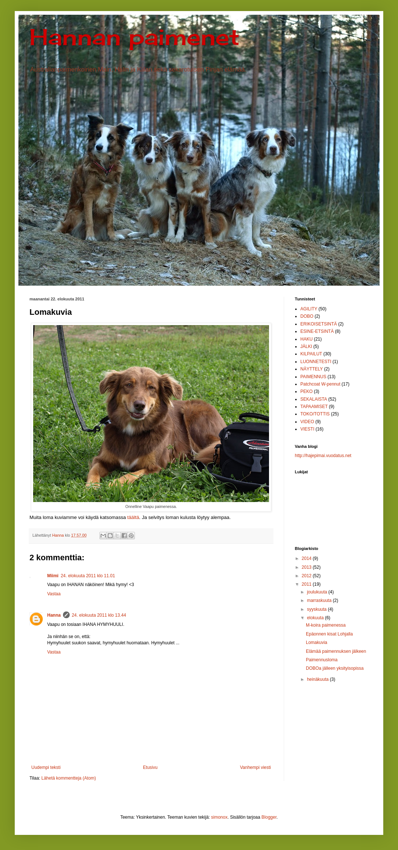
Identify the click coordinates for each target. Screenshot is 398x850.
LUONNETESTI (315, 361)
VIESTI (307, 429)
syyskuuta (317, 609)
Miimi (53, 575)
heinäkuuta (318, 679)
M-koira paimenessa (326, 625)
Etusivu (150, 767)
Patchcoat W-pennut (320, 384)
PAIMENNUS (313, 376)
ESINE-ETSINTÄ (317, 331)
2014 (307, 558)
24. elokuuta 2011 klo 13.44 (99, 615)
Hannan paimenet (134, 36)
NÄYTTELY (311, 369)
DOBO (306, 316)
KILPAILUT (311, 353)
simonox (219, 817)
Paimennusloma (322, 659)
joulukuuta (317, 592)
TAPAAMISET (314, 406)
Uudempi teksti (45, 767)
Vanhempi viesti (255, 767)
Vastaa (53, 593)
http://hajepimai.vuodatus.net (323, 455)
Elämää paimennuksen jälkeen (336, 651)
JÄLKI (306, 346)
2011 (307, 584)
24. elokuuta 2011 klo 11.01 (88, 575)
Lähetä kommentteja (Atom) (68, 778)
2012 (307, 575)
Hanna (54, 615)
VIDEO (307, 421)
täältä (133, 517)
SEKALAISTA (313, 399)
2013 (307, 567)
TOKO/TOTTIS (315, 414)
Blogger (269, 817)
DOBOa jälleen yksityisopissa (335, 668)
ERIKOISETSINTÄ (318, 324)
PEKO (306, 391)
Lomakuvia (316, 642)
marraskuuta (320, 600)
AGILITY (308, 308)
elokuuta (316, 617)
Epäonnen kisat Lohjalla (329, 634)
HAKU (306, 339)
